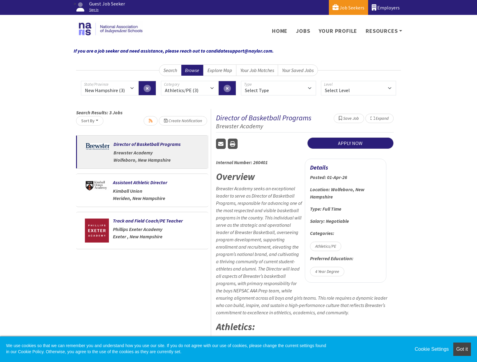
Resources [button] (382, 30)
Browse (192, 70)
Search (170, 70)
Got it (462, 349)
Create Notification (183, 120)
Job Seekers (348, 7)
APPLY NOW (350, 143)
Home (279, 30)
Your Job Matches (257, 70)
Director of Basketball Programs (147, 144)
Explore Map (219, 70)
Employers (386, 7)
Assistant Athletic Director (140, 182)
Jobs (303, 30)
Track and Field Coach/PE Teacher (148, 221)
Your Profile (338, 30)
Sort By (88, 120)
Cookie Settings (432, 349)
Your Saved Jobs (298, 70)
